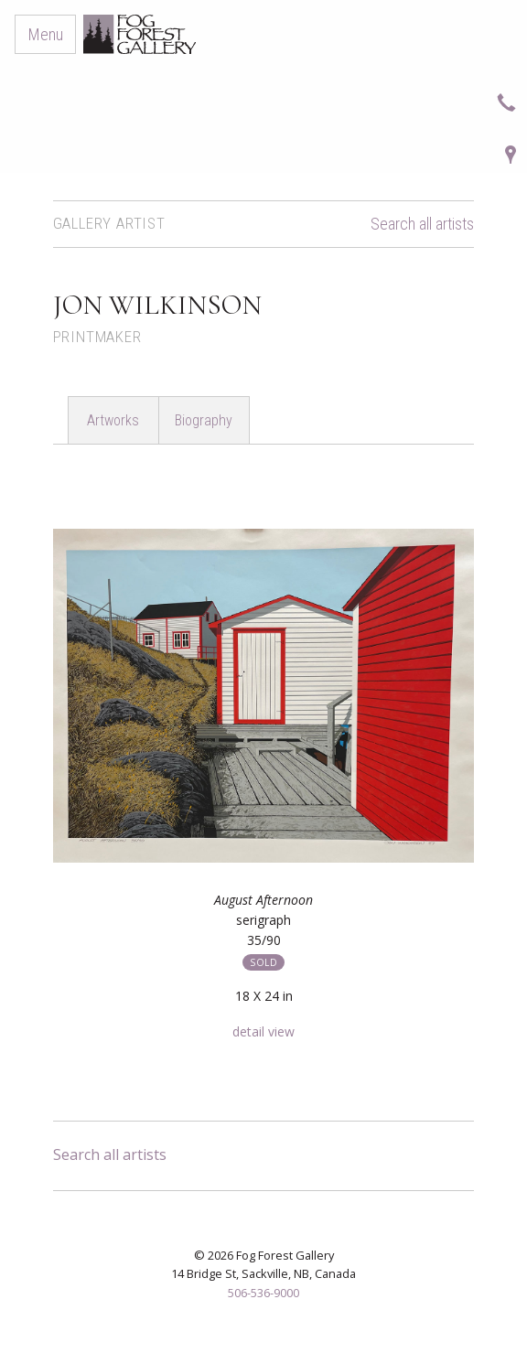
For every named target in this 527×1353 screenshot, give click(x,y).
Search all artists (422, 224)
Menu (45, 34)
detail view (263, 1031)
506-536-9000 (263, 1292)
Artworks (113, 420)
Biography (203, 420)
